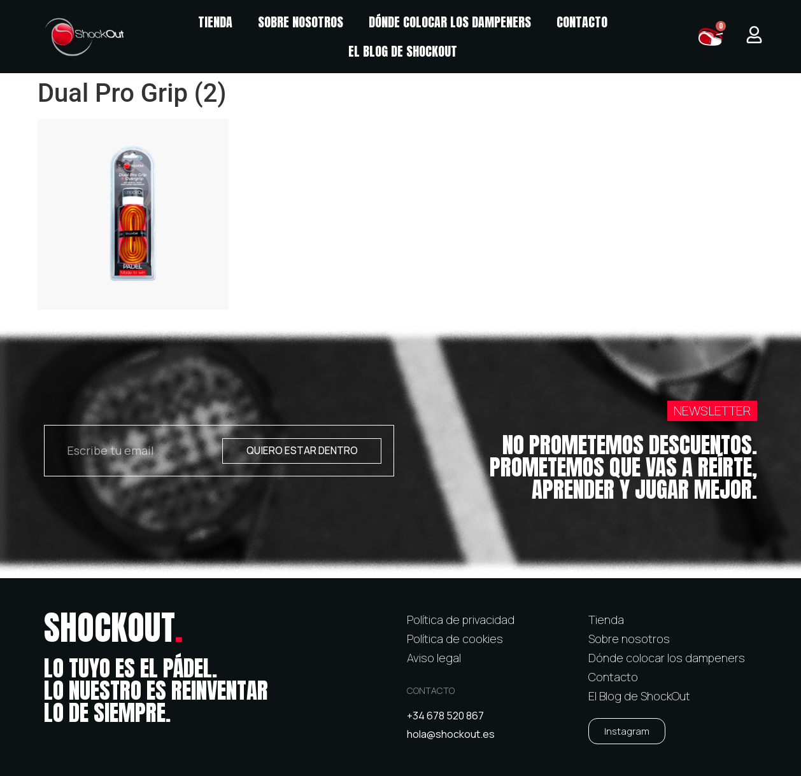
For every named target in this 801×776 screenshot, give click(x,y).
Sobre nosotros (300, 22)
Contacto (581, 22)
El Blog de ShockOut (402, 51)
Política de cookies (455, 638)
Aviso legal (434, 657)
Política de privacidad (460, 619)
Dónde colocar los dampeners (450, 22)
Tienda (215, 22)
